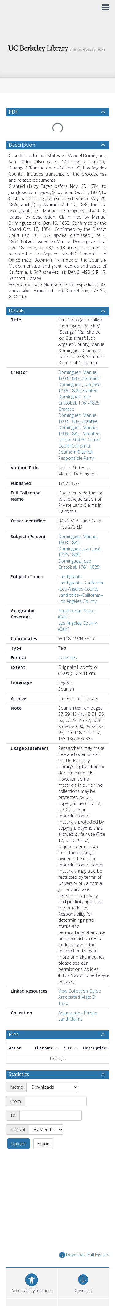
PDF (13, 111)
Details (17, 296)
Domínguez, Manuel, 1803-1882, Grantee (78, 403)
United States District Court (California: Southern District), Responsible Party (79, 434)
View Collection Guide (79, 976)
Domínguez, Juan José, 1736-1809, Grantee (80, 373)
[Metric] (52, 1051)
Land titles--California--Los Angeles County (80, 583)
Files (14, 1019)
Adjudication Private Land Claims (77, 1001)
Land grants (70, 562)
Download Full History (84, 1205)
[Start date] (56, 1065)
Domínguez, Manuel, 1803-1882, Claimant (78, 360)
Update (79, 1094)
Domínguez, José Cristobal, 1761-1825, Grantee (79, 388)
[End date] (50, 1080)
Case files (67, 643)
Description (22, 130)
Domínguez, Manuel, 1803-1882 (78, 525)
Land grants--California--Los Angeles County (81, 571)
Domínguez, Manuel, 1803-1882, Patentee (78, 416)
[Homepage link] (57, 47)
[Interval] (46, 1094)
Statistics (19, 1038)
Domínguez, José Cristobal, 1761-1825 (78, 549)
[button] (31, 1263)
